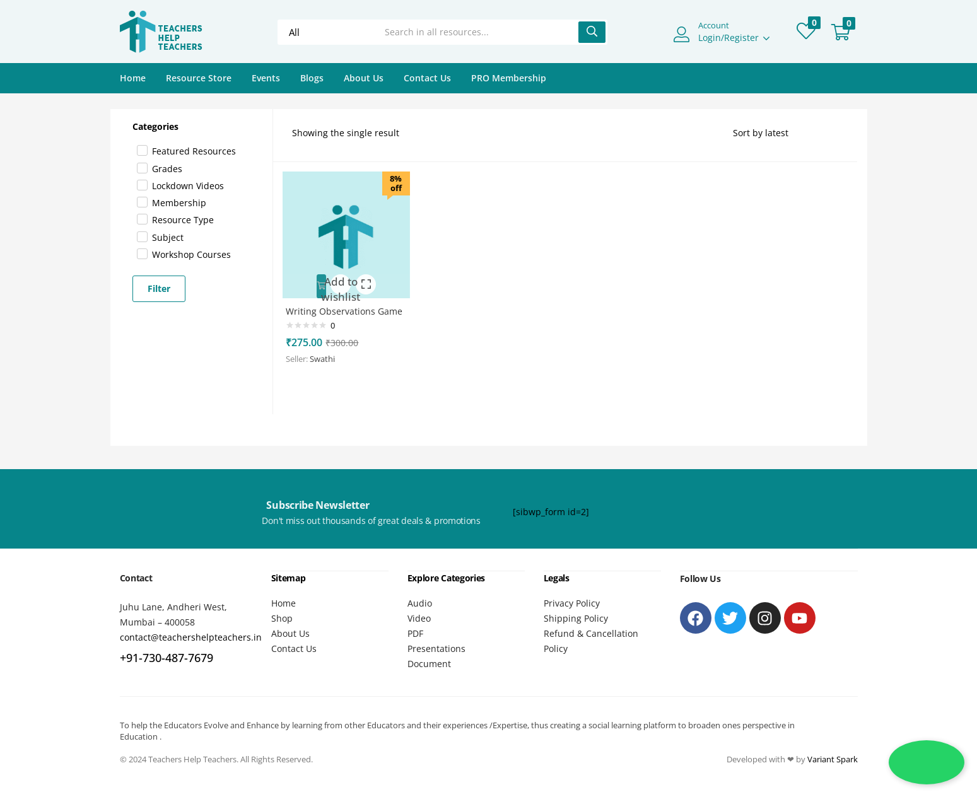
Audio (419, 602)
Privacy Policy (572, 602)
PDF (415, 633)
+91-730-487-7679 (166, 657)
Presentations (436, 648)
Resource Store (198, 78)
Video (419, 618)
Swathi (328, 365)
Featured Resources (194, 151)
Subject (168, 237)
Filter (159, 288)
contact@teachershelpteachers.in (191, 637)
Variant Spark (832, 758)
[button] (840, 32)
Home (133, 78)
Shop (282, 618)
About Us (363, 78)
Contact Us (427, 78)
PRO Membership (508, 78)
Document (429, 663)
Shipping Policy (576, 618)
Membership (179, 203)
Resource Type (183, 220)
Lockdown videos (188, 186)
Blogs (312, 78)
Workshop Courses (191, 254)
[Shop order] (785, 133)
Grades (167, 169)
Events (266, 78)
